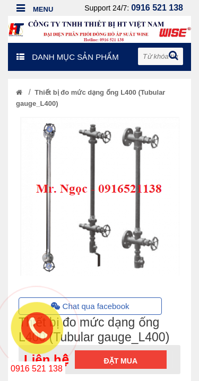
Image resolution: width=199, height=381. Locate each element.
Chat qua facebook (90, 306)
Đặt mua (120, 361)
